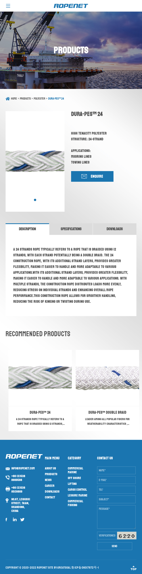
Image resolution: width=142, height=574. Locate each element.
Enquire (97, 176)
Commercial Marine (75, 470)
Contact (50, 497)
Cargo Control (77, 490)
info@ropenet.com (23, 468)
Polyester (39, 99)
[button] (35, 200)
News (48, 480)
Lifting (72, 484)
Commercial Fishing (75, 503)
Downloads (52, 492)
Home (14, 99)
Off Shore (74, 478)
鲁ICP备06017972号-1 (85, 568)
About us (50, 468)
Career (50, 486)
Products (25, 99)
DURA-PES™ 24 (56, 99)
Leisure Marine (77, 495)
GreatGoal (64, 568)
